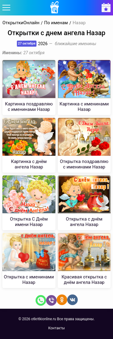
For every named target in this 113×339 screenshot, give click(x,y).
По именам (56, 22)
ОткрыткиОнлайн (20, 22)
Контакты (56, 328)
